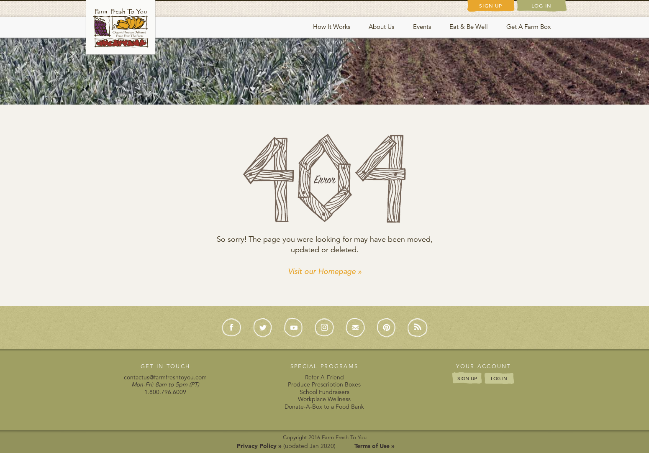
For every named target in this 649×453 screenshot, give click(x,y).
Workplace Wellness (324, 399)
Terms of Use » (374, 446)
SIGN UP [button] (467, 378)
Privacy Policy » (259, 446)
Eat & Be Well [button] (468, 27)
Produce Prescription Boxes (324, 384)
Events (422, 27)
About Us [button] (381, 27)
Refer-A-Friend (324, 377)
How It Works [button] (331, 27)
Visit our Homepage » (325, 271)
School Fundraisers (324, 392)
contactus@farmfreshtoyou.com (165, 377)
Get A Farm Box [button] (528, 27)
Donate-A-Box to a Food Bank (324, 406)
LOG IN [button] (499, 378)
